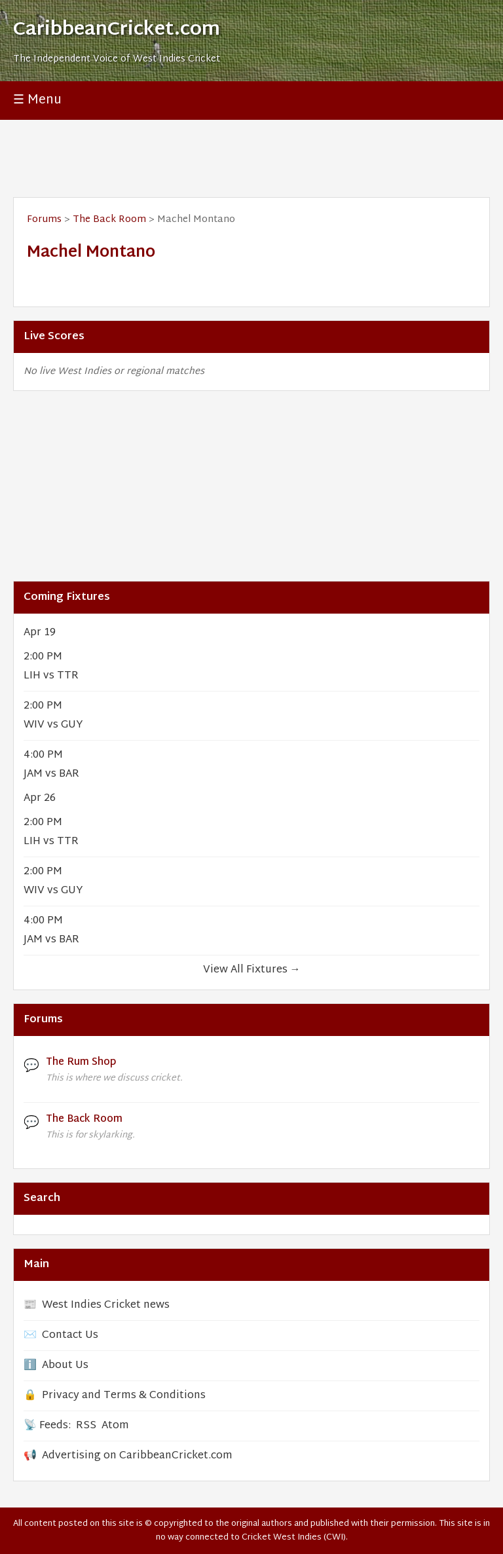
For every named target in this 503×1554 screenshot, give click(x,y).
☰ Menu (37, 100)
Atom (115, 1425)
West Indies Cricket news (106, 1305)
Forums (44, 220)
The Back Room (109, 220)
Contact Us (70, 1335)
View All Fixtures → (252, 970)
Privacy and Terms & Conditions (124, 1395)
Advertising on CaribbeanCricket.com (137, 1456)
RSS (86, 1425)
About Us (65, 1365)
